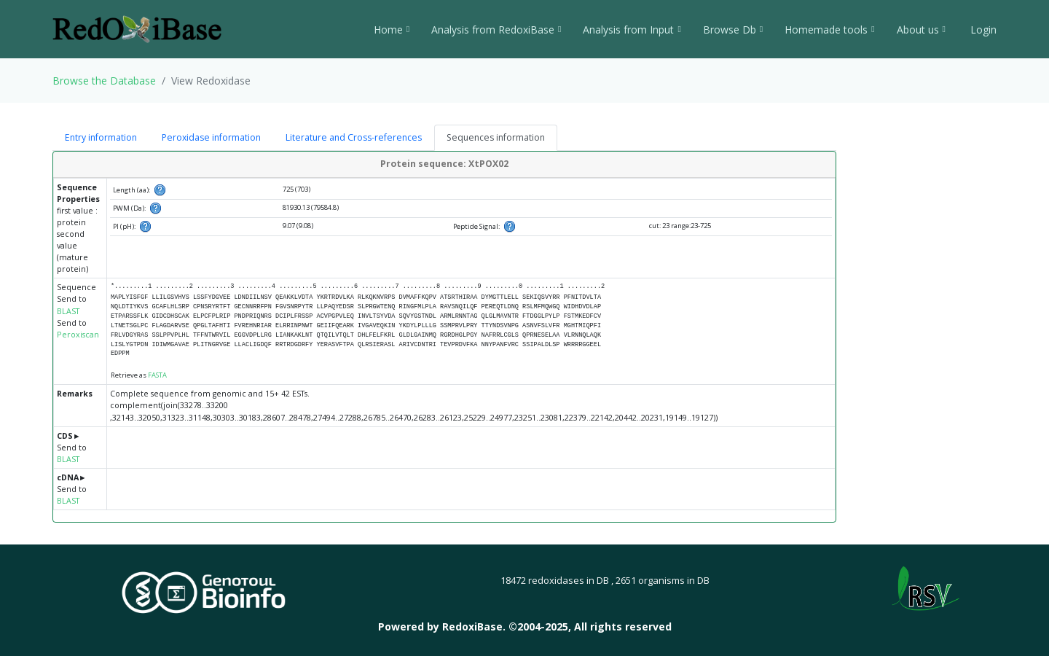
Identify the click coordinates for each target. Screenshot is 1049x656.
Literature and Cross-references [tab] (354, 137)
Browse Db (733, 29)
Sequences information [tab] (496, 137)
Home (391, 29)
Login (982, 29)
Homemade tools (829, 29)
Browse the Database (104, 80)
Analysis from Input (631, 29)
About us (921, 29)
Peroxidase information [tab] (211, 137)
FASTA (157, 375)
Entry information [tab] (101, 137)
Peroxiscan (78, 334)
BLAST (68, 311)
